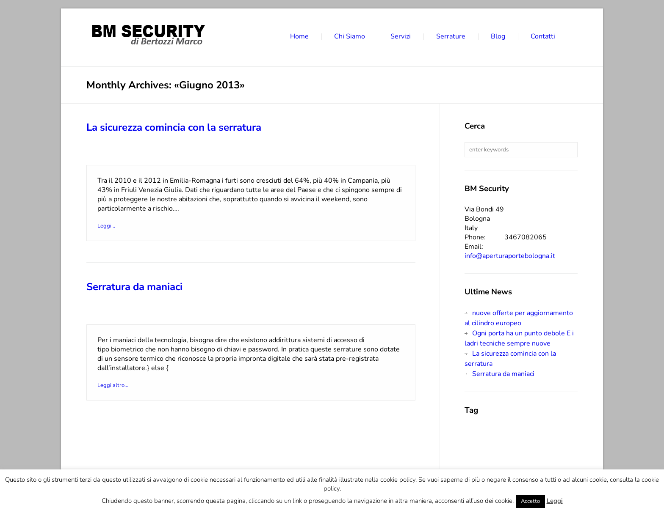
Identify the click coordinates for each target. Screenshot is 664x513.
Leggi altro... (116, 385)
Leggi (555, 501)
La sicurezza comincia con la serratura (173, 127)
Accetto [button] (530, 501)
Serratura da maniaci (134, 287)
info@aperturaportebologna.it (510, 256)
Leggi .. (109, 226)
